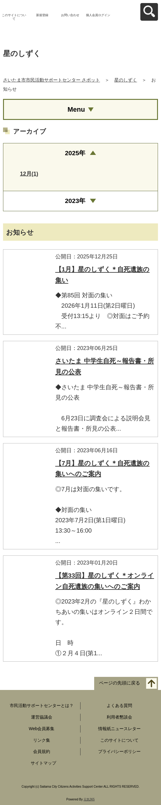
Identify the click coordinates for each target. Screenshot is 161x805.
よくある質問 (119, 705)
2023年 (75, 200)
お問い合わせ (70, 15)
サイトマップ (43, 763)
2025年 (75, 152)
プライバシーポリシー (119, 751)
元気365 (89, 799)
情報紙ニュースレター (119, 728)
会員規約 (41, 751)
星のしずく (125, 79)
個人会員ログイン (98, 15)
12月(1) (29, 174)
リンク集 (41, 740)
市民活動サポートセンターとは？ (42, 705)
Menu (76, 109)
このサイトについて (14, 16)
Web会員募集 (42, 728)
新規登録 (42, 15)
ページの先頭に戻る (119, 683)
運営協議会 (41, 717)
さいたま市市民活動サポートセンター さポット (51, 79)
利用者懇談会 (119, 717)
